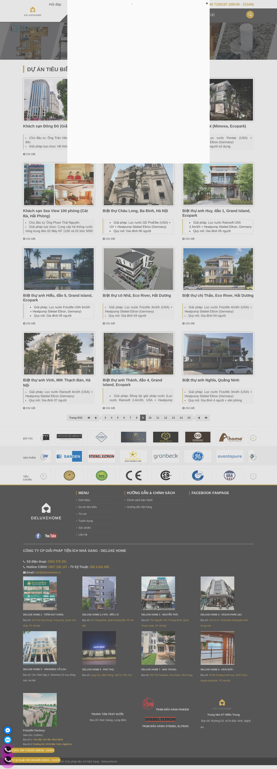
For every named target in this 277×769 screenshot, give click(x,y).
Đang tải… (138, 84)
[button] (207, 3)
